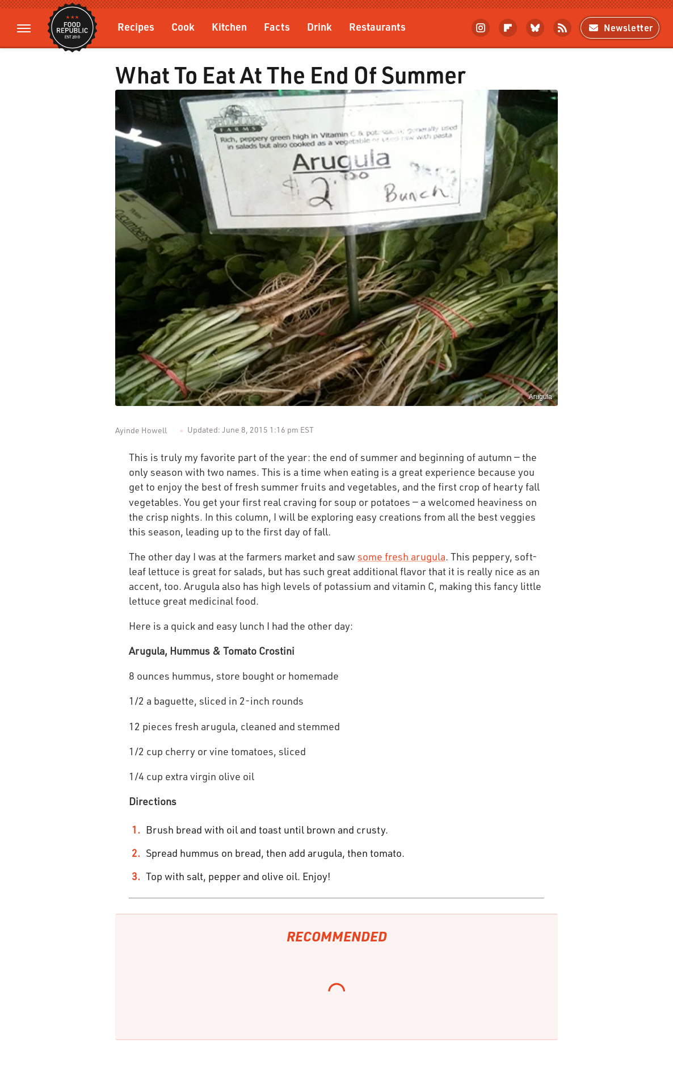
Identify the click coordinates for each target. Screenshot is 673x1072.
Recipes (135, 26)
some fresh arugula (401, 556)
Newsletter (620, 28)
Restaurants (377, 26)
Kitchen (229, 26)
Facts (277, 26)
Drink (319, 26)
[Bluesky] (535, 28)
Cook (183, 26)
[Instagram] (481, 28)
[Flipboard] (508, 28)
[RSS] (562, 28)
